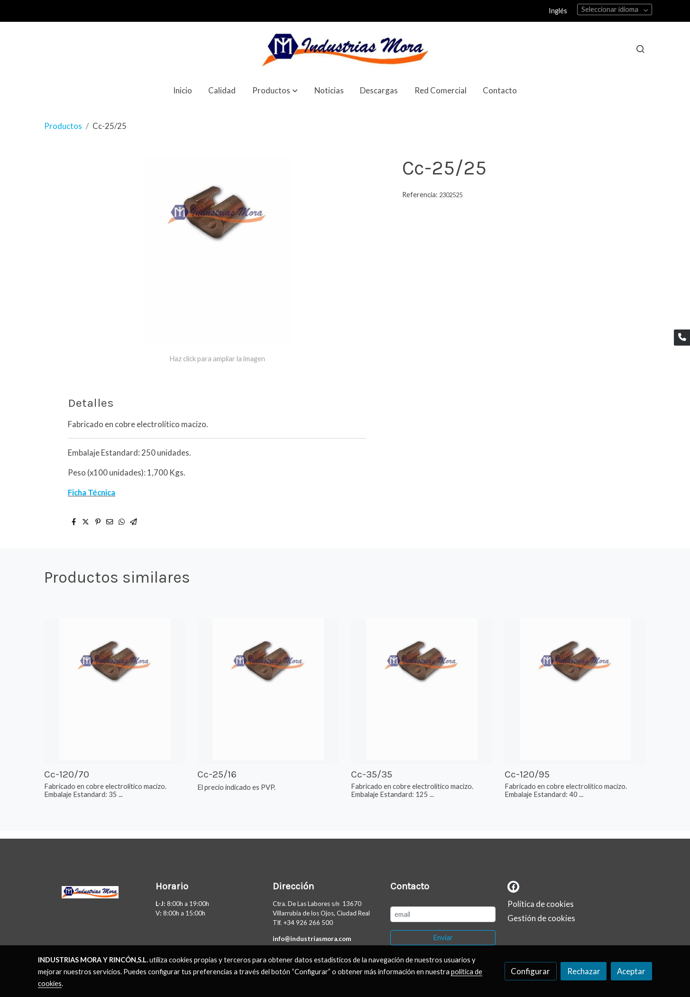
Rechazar (583, 971)
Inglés (558, 11)
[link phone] (682, 337)
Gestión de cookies (541, 918)
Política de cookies (540, 904)
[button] (275, 90)
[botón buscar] (640, 49)
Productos (63, 126)
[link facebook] (513, 886)
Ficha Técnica (91, 492)
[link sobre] (90, 890)
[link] (345, 49)
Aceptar (631, 971)
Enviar (443, 937)
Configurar (530, 971)
